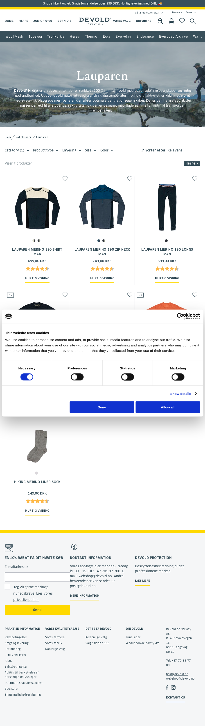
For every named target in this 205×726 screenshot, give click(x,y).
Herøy (75, 36)
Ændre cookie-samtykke (142, 643)
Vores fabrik (53, 643)
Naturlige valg (55, 649)
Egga (106, 36)
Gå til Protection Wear (147, 12)
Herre (23, 20)
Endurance (145, 36)
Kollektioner (24, 137)
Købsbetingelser (16, 637)
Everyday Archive (173, 36)
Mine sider (133, 637)
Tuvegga (35, 36)
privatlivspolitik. (26, 600)
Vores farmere (55, 637)
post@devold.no (177, 674)
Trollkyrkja (55, 36)
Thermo (91, 36)
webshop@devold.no (180, 678)
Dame (9, 20)
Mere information (84, 595)
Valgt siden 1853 (97, 643)
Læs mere (142, 580)
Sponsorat (11, 688)
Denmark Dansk (182, 12)
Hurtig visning (37, 278)
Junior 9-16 (42, 20)
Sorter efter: (156, 150)
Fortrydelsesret (15, 655)
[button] (201, 38)
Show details (180, 393)
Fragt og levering (16, 643)
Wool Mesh (14, 36)
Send (37, 610)
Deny (102, 407)
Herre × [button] (191, 163)
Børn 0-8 (64, 20)
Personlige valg (96, 637)
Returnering (13, 649)
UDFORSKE (143, 20)
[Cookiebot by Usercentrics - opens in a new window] (180, 316)
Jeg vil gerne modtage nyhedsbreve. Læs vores (32, 593)
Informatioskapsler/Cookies (23, 683)
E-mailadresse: (16, 567)
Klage (8, 660)
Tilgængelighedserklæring (23, 694)
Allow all (168, 407)
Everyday (123, 36)
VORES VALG (122, 20)
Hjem (8, 137)
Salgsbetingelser (16, 666)
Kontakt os (175, 697)
